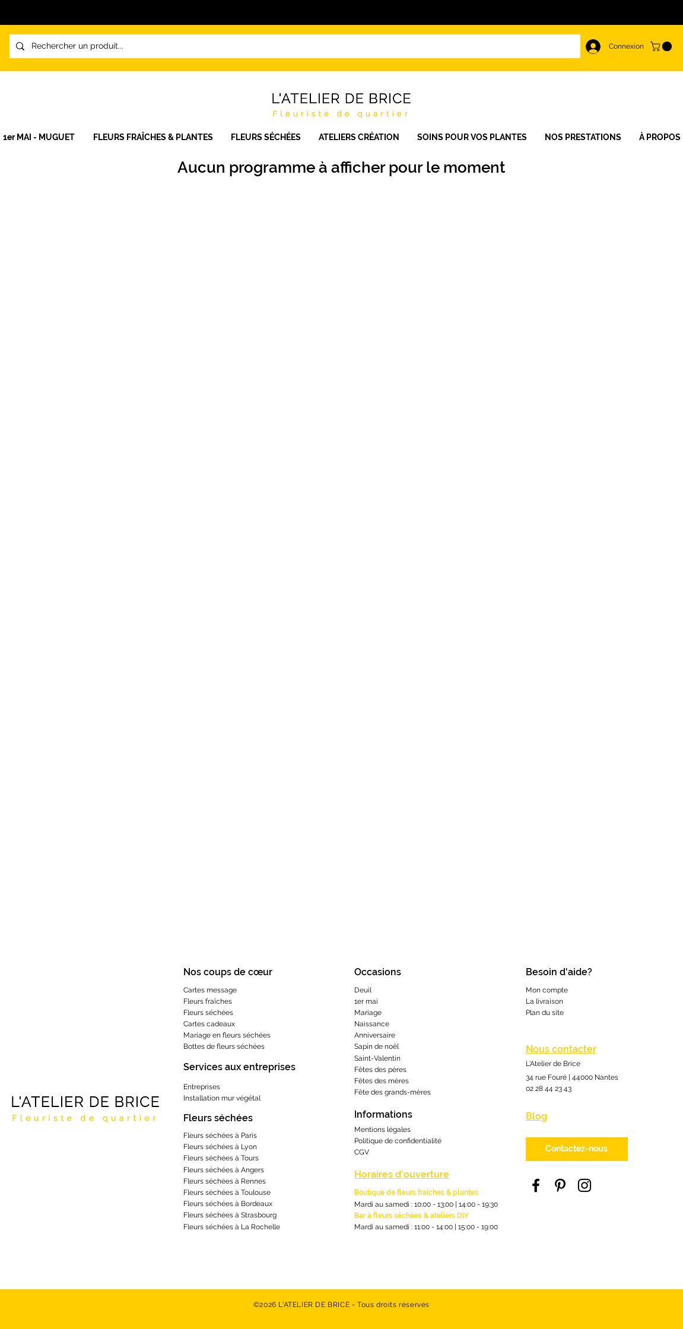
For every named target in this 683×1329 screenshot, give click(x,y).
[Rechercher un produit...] (325, 46)
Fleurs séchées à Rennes (224, 1181)
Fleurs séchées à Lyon (220, 1147)
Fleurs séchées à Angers (223, 1170)
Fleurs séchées (208, 1012)
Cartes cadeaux (209, 1024)
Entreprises (201, 1087)
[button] (359, 137)
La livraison (544, 1001)
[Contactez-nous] (577, 1149)
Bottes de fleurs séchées (224, 1046)
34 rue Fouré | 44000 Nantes (572, 1077)
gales (402, 1129)
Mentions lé (373, 1129)
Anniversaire (374, 1035)
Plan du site (545, 1012)
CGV (361, 1152)
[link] (662, 46)
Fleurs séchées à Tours (221, 1158)
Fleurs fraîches (207, 1001)
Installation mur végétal (222, 1098)
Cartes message (210, 990)
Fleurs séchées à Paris (220, 1135)
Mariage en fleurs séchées (227, 1035)
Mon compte (547, 990)
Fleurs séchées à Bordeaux (227, 1204)
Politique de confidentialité (397, 1141)
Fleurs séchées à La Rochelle (231, 1227)
